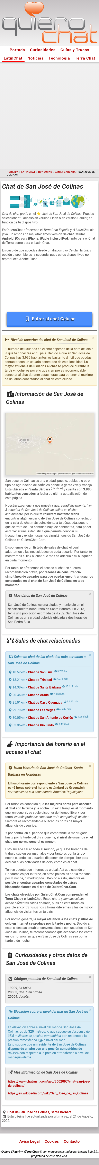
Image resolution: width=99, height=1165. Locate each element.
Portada (17, 49)
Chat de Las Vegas (41, 710)
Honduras (45, 172)
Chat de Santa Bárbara (44, 687)
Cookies (52, 1141)
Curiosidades (43, 49)
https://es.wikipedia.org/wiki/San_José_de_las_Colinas (48, 1093)
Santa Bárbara (65, 172)
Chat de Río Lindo (41, 725)
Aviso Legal (29, 1141)
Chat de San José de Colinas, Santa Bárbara (39, 1112)
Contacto (72, 1141)
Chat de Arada (38, 695)
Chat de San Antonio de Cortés (50, 718)
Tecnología (59, 58)
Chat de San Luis (40, 672)
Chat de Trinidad (40, 680)
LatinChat (13, 58)
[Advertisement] (49, 115)
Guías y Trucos (74, 49)
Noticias (35, 58)
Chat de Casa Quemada (45, 702)
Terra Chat (85, 58)
